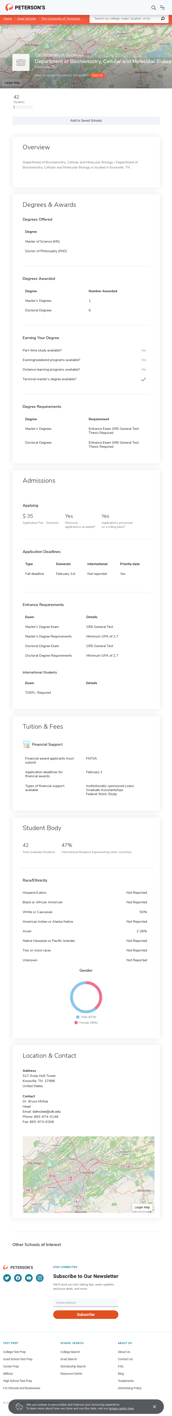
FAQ (120, 1366)
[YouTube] (29, 1278)
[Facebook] (18, 1278)
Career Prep (11, 1366)
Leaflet (120, 26)
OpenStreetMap (143, 26)
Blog (121, 1373)
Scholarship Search (73, 1366)
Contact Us (125, 1359)
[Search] (154, 7)
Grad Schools (26, 18)
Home (7, 18)
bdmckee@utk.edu (47, 1111)
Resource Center (71, 1373)
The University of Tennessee (61, 18)
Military (8, 1373)
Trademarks (126, 1381)
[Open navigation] (162, 7)
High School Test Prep (17, 1381)
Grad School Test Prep (17, 1359)
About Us (124, 1352)
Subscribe (86, 1314)
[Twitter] (7, 1278)
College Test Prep (14, 1352)
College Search (70, 1352)
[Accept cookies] (151, 1406)
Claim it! (97, 75)
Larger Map (12, 82)
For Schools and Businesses (21, 1388)
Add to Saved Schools (86, 120)
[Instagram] (40, 1278)
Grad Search (68, 1359)
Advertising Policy (129, 1388)
